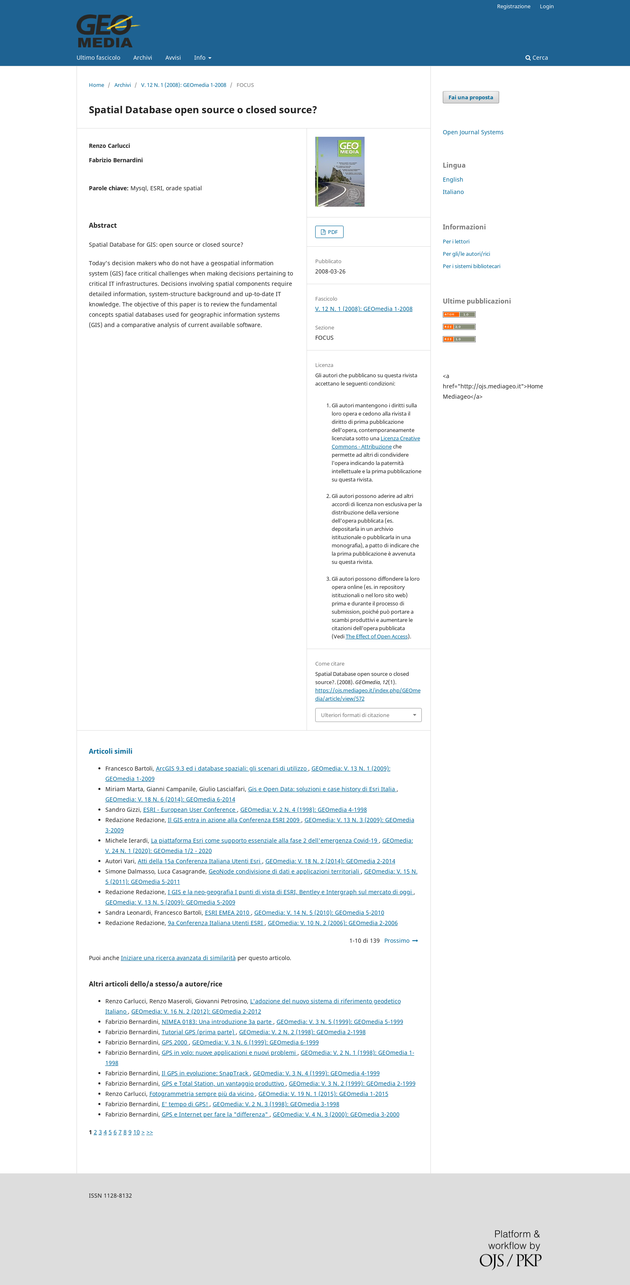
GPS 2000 (175, 1042)
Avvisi (173, 57)
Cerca (536, 57)
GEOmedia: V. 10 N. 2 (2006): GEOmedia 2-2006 (333, 923)
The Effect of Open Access (377, 636)
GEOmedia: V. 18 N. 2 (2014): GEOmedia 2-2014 (330, 861)
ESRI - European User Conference (190, 809)
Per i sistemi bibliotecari (471, 266)
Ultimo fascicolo (98, 57)
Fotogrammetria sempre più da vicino (202, 1094)
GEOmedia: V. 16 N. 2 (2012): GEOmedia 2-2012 (196, 1011)
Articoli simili (111, 751)
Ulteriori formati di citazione (355, 715)
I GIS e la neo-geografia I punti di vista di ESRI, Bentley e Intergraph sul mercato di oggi (291, 892)
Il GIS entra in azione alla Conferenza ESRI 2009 (234, 820)
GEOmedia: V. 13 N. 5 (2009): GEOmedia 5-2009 (170, 902)
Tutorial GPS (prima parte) (199, 1032)
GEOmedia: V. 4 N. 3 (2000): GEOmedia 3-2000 (336, 1114)
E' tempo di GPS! (185, 1104)
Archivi (142, 57)
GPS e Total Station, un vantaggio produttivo (224, 1083)
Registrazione (513, 6)
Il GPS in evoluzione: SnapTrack (206, 1073)
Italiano (453, 192)
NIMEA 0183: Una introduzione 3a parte (217, 1022)
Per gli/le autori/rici (466, 253)
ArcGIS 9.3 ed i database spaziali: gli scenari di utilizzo (232, 768)
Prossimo (396, 940)
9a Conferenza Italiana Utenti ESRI (216, 923)
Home (96, 85)
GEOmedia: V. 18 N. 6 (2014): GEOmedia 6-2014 (170, 799)
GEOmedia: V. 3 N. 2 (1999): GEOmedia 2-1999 (352, 1083)
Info (200, 57)
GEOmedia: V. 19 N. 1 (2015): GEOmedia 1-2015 (323, 1094)
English (453, 179)
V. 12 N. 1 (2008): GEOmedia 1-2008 (183, 85)
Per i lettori (456, 241)
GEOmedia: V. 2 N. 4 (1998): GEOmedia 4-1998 (303, 809)
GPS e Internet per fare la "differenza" (216, 1114)
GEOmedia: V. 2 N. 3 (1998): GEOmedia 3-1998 (276, 1104)
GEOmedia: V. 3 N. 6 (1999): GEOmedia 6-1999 (255, 1042)
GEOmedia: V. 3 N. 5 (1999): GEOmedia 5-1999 (340, 1022)
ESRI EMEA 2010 (228, 912)
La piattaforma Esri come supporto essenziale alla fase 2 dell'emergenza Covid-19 (265, 840)
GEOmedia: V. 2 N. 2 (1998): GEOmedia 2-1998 (302, 1032)
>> (149, 1132)
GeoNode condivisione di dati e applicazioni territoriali (285, 871)
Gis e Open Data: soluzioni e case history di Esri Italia (322, 789)
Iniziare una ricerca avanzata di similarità (178, 958)
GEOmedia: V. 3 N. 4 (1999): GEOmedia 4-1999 (316, 1073)
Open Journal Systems (473, 132)
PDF (332, 232)
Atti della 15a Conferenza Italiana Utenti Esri (200, 861)
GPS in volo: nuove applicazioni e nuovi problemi (230, 1052)
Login (547, 6)
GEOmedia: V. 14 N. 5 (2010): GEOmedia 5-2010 (319, 912)
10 (136, 1132)
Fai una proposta (471, 97)
